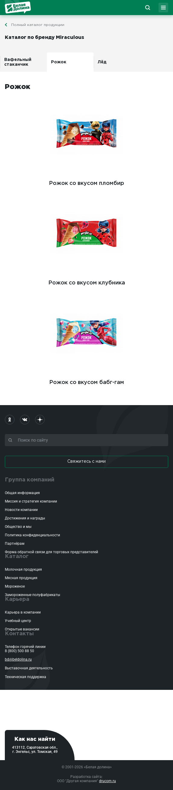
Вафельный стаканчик (17, 62)
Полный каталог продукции (37, 25)
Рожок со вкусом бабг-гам (86, 340)
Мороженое (15, 586)
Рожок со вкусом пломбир (86, 141)
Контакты (19, 633)
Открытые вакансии (22, 629)
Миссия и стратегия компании (31, 501)
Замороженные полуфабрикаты (32, 595)
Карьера (17, 599)
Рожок (58, 62)
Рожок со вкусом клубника (86, 240)
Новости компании (21, 510)
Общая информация (22, 493)
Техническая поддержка (25, 677)
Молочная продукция (23, 569)
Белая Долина (18, 8)
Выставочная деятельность (29, 668)
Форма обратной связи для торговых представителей (51, 552)
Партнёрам (14, 543)
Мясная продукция (21, 578)
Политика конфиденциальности (32, 535)
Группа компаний (29, 479)
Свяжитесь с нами (86, 461)
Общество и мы (18, 527)
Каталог (17, 556)
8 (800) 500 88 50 (19, 651)
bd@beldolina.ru (18, 659)
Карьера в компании (23, 612)
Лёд (102, 62)
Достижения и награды (25, 518)
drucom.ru (107, 781)
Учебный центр (18, 621)
